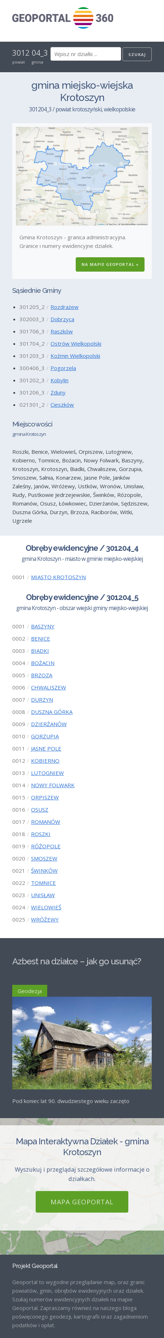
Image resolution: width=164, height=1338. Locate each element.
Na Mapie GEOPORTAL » (110, 264)
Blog (17, 1294)
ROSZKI (40, 834)
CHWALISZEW (48, 687)
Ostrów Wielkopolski (75, 343)
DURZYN (42, 699)
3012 (21, 53)
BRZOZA (41, 675)
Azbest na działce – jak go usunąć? (76, 961)
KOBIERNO (45, 760)
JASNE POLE (46, 748)
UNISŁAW (43, 895)
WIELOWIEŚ (46, 907)
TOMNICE (43, 882)
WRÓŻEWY (45, 919)
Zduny (58, 392)
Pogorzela (63, 368)
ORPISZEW (45, 797)
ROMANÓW (45, 821)
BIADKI (40, 650)
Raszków (61, 331)
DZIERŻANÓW (49, 724)
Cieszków (62, 404)
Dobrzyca (62, 319)
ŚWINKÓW (44, 870)
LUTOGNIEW (47, 772)
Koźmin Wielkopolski (75, 355)
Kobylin (59, 380)
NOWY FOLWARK (53, 785)
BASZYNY (42, 626)
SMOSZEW (44, 858)
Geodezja (30, 991)
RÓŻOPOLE (46, 846)
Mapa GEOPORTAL (82, 1103)
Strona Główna (30, 1282)
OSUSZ (39, 809)
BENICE (40, 638)
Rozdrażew (64, 306)
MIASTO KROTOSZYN (58, 577)
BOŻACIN (42, 662)
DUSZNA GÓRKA (51, 711)
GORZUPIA (45, 736)
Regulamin (25, 1319)
